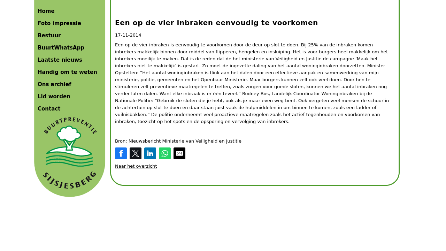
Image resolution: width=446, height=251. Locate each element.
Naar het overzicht (136, 166)
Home (46, 11)
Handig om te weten (67, 72)
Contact (49, 109)
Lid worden (54, 96)
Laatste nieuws (60, 60)
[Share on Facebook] (121, 153)
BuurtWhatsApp (61, 48)
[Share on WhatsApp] (165, 153)
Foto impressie (59, 23)
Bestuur (49, 35)
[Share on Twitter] (135, 153)
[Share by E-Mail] (179, 153)
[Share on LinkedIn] (150, 153)
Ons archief (54, 84)
